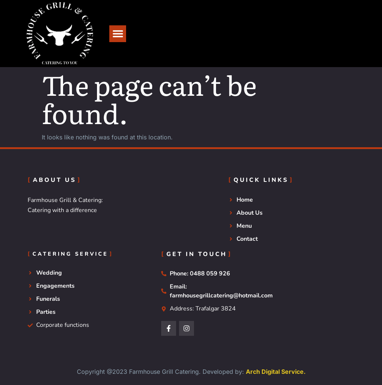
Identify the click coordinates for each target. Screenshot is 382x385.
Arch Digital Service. (276, 371)
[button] (117, 33)
